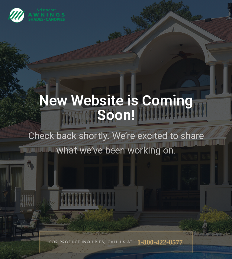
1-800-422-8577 (160, 242)
